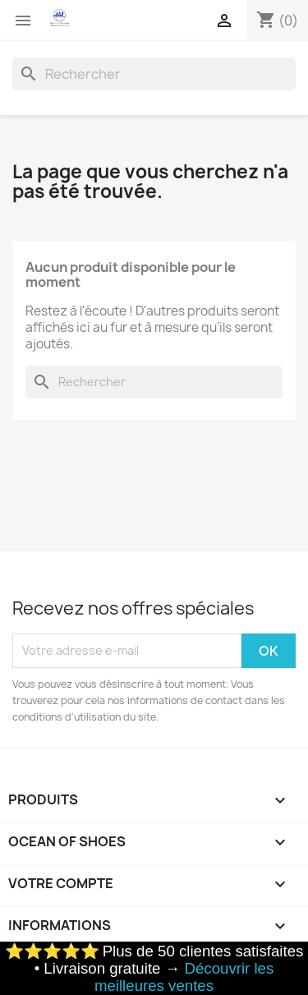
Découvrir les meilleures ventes (184, 977)
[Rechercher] (154, 74)
